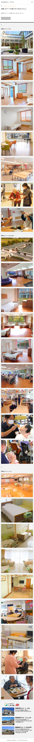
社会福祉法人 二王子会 (16, 740)
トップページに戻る (6, 18)
